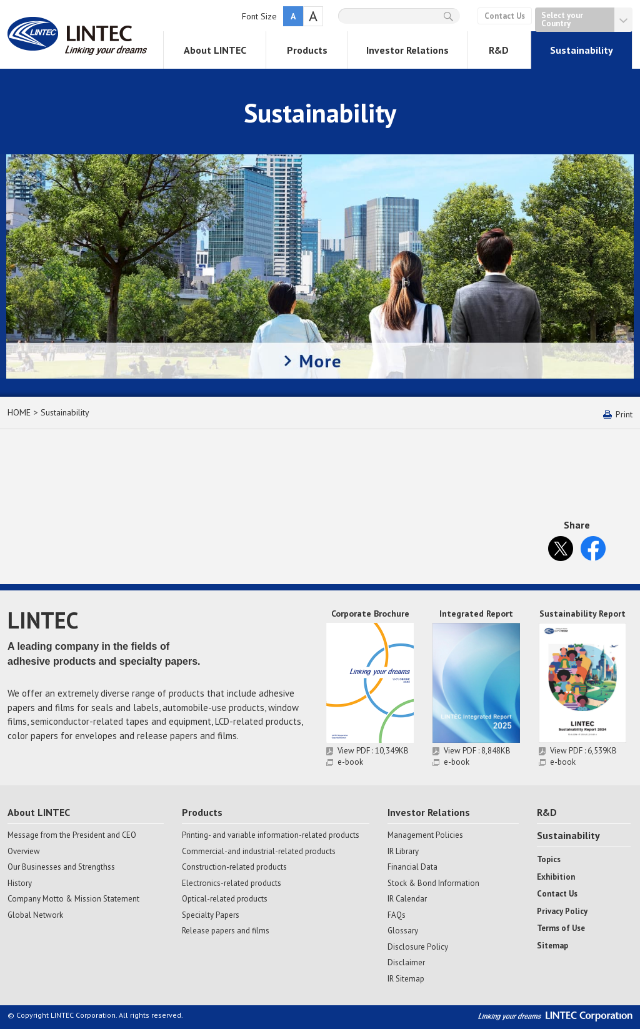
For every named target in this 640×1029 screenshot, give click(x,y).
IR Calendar (407, 899)
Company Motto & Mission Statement (73, 899)
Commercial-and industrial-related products (259, 852)
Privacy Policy (562, 912)
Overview (24, 852)
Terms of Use (561, 928)
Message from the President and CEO (72, 835)
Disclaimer (406, 963)
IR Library (403, 852)
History (20, 883)
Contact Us (504, 16)
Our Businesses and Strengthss (61, 867)
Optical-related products (225, 899)
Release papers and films (225, 931)
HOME (19, 412)
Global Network (35, 915)
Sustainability (581, 50)
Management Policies (425, 835)
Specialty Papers (210, 915)
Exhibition (556, 877)
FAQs (397, 915)
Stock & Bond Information (433, 883)
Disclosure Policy (418, 947)
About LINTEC (215, 50)
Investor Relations (407, 50)
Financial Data (413, 867)
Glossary (403, 931)
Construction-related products (234, 867)
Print (624, 414)
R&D (499, 50)
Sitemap (552, 946)
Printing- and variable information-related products (270, 835)
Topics (549, 860)
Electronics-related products (231, 883)
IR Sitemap (406, 979)
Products (307, 50)
